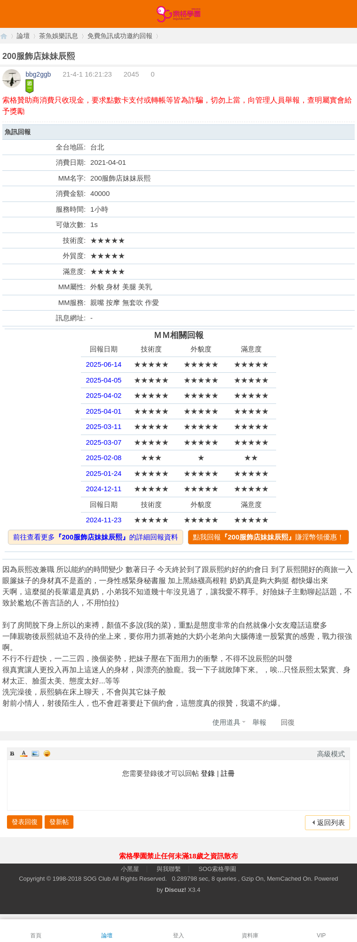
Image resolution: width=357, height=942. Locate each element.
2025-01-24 (104, 473)
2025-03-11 (104, 426)
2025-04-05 (104, 380)
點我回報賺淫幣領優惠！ (268, 537)
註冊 (228, 773)
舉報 (259, 722)
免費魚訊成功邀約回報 (119, 35)
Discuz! (175, 889)
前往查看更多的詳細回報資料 (95, 537)
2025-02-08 (104, 457)
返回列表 (331, 822)
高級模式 (331, 754)
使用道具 (226, 722)
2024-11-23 (104, 520)
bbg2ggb (38, 74)
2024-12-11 (104, 489)
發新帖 (59, 821)
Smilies (47, 753)
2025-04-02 (104, 395)
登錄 (208, 773)
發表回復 (25, 821)
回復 (288, 722)
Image (35, 753)
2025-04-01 (104, 411)
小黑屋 (130, 868)
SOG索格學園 (217, 868)
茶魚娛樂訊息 (58, 35)
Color (23, 753)
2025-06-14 (104, 364)
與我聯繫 (169, 868)
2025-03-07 (104, 442)
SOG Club (97, 878)
